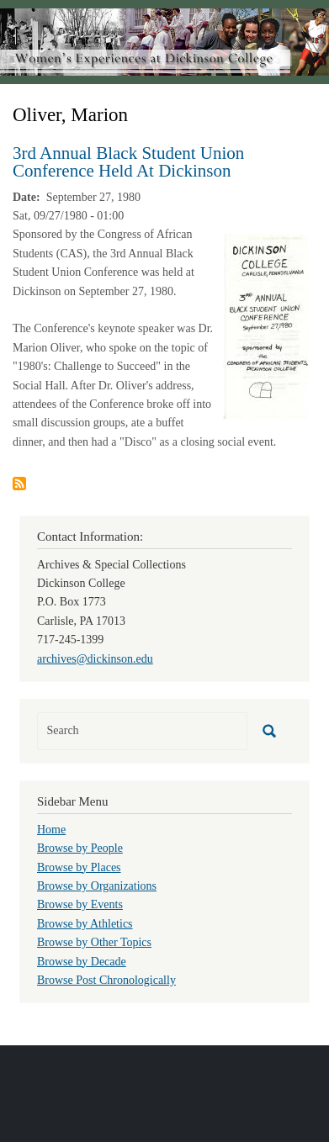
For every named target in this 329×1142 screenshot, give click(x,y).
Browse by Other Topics (94, 942)
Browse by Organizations (97, 886)
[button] (265, 326)
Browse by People (80, 848)
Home (51, 829)
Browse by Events (80, 904)
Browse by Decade (81, 961)
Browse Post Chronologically (106, 980)
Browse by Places (79, 867)
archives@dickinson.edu (95, 659)
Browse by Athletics (85, 923)
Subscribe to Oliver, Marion (19, 483)
